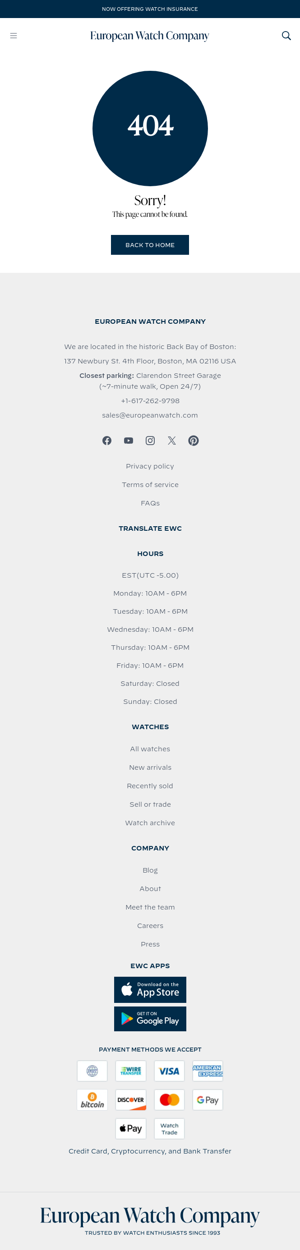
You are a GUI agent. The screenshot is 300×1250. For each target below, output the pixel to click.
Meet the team (150, 907)
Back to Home (150, 245)
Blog (150, 870)
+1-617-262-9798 (150, 400)
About (150, 888)
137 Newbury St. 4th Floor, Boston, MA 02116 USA (150, 361)
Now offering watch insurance (150, 9)
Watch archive (150, 823)
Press (150, 944)
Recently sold (150, 786)
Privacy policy (150, 466)
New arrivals (150, 767)
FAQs (150, 503)
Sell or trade (150, 804)
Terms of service (150, 484)
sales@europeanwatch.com (150, 415)
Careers (150, 925)
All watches (150, 749)
